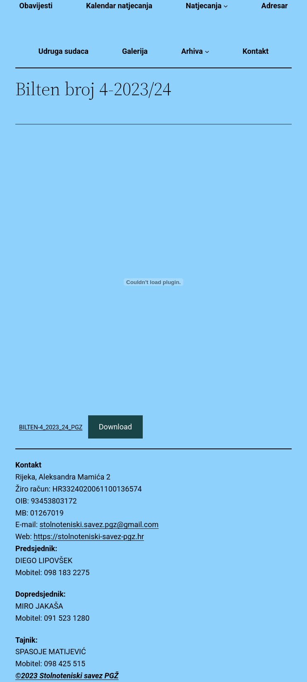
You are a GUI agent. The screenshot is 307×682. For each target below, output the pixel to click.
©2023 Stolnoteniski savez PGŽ (66, 675)
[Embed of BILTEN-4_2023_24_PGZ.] (153, 282)
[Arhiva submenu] (207, 51)
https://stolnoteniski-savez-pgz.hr (89, 536)
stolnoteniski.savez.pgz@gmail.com (98, 524)
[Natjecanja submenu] (225, 6)
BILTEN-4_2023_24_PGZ (50, 427)
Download (115, 426)
